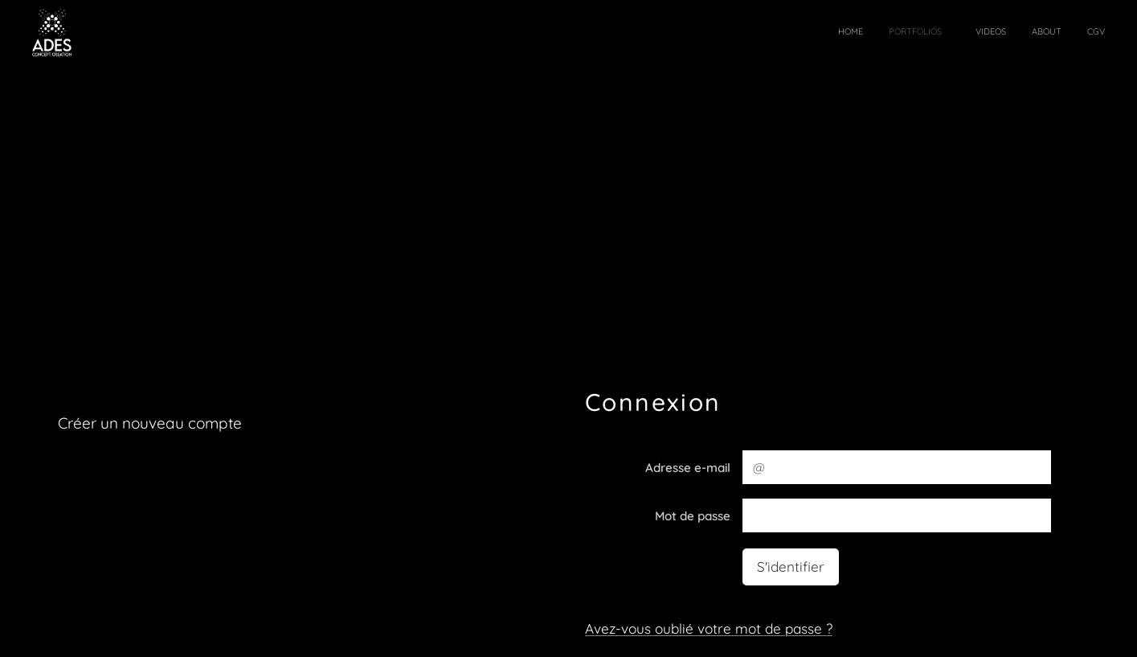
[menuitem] (998, 33)
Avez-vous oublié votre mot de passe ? (708, 627)
